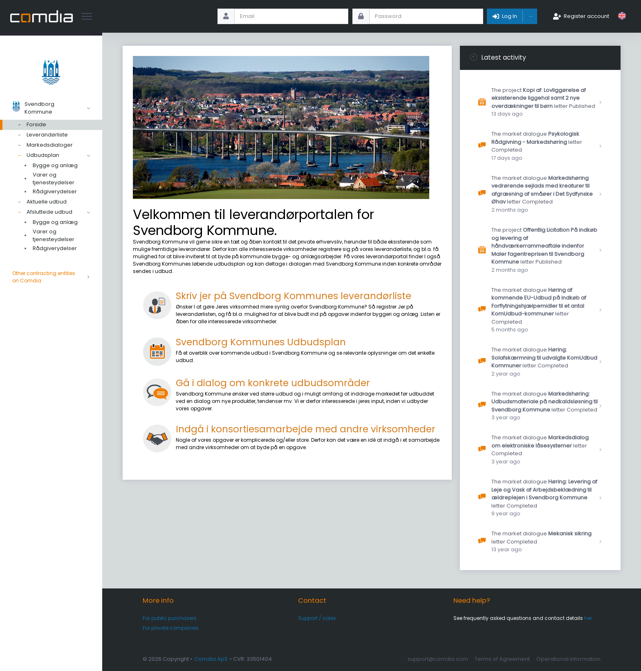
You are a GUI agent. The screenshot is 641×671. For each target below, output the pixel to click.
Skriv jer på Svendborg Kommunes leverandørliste (293, 295)
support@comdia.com (438, 659)
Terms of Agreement (502, 659)
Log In (509, 16)
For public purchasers (170, 618)
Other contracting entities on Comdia (51, 277)
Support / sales (317, 618)
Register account (586, 16)
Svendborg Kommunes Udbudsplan (261, 342)
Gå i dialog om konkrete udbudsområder (273, 382)
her (588, 618)
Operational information (568, 659)
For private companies (171, 627)
